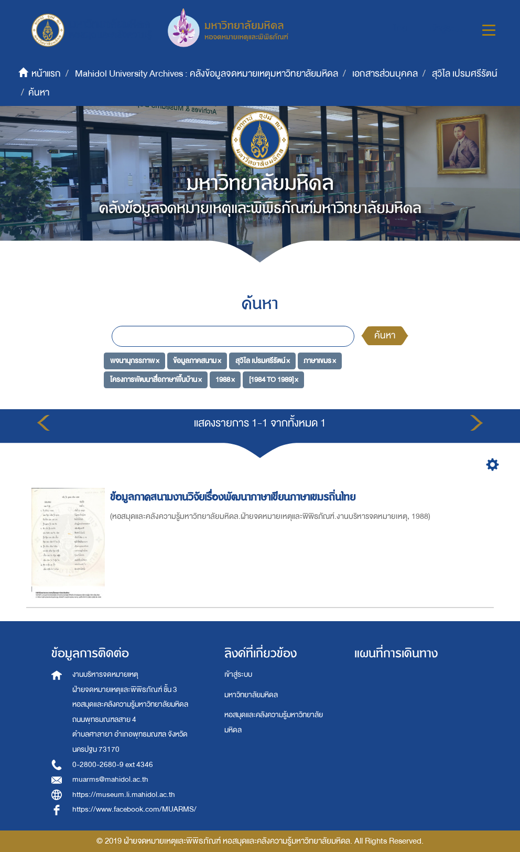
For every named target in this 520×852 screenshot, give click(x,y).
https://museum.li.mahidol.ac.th (123, 794)
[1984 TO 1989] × (273, 379)
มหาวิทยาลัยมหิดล (251, 694)
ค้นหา (384, 335)
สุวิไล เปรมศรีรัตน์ (464, 74)
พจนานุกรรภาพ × (134, 361)
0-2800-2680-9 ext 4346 (112, 764)
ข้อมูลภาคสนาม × (197, 361)
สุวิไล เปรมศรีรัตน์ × (262, 361)
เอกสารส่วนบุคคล (385, 74)
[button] (404, 29)
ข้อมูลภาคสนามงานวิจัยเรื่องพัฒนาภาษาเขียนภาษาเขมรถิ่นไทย (234, 497)
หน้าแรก (46, 74)
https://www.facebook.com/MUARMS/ (134, 809)
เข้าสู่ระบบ (238, 674)
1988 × (225, 379)
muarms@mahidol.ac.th (110, 779)
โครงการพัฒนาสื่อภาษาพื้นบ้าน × (156, 379)
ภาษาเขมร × (320, 361)
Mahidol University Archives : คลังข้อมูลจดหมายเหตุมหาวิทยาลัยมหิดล (206, 74)
